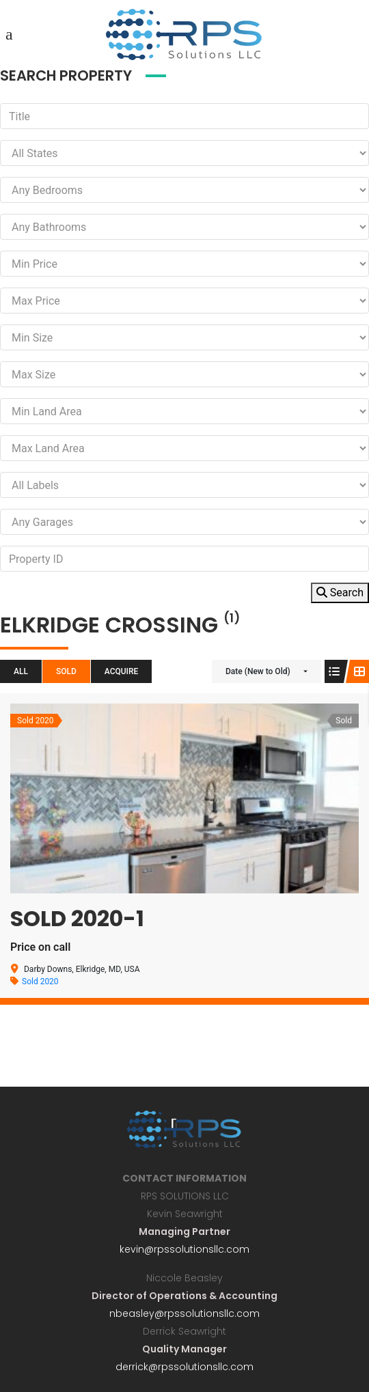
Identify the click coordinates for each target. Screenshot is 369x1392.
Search (340, 592)
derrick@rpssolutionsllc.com (184, 1367)
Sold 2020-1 (77, 918)
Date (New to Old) (258, 671)
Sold (66, 671)
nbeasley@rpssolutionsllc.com (184, 1313)
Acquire (122, 671)
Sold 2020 (40, 981)
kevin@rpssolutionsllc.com (184, 1249)
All (21, 671)
